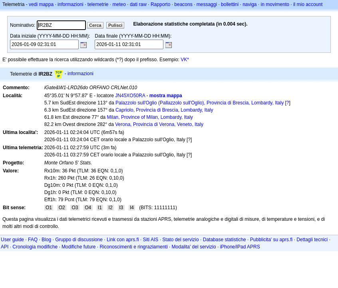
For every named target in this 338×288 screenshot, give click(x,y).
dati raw (138, 4)
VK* (185, 59)
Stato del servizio (180, 239)
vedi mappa (41, 4)
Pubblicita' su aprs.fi (271, 239)
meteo (119, 4)
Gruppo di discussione (79, 239)
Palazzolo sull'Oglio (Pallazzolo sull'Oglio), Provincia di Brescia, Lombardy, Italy (199, 103)
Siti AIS (151, 239)
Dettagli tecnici (312, 239)
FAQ (33, 239)
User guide (12, 239)
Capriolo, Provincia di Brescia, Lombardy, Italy (164, 110)
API (4, 247)
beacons (183, 4)
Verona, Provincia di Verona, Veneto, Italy (159, 124)
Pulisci (115, 25)
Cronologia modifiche (35, 247)
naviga (249, 4)
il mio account (307, 4)
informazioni (71, 4)
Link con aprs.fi (123, 239)
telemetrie (98, 4)
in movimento (275, 4)
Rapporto (160, 4)
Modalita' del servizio (194, 247)
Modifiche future (78, 247)
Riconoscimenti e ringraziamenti (134, 247)
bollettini (230, 4)
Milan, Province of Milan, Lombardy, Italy (150, 117)
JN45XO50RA (130, 95)
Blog (46, 239)
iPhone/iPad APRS (240, 247)
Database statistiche (224, 239)
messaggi (207, 4)
